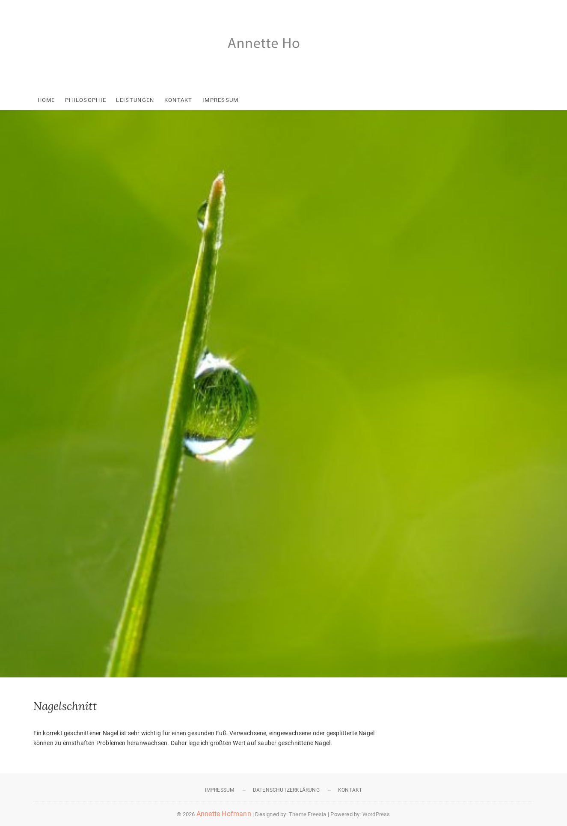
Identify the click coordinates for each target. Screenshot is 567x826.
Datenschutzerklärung (286, 790)
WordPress (376, 814)
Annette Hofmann (223, 814)
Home (46, 100)
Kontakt (178, 100)
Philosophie (85, 100)
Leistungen (135, 100)
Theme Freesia (308, 814)
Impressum (220, 100)
